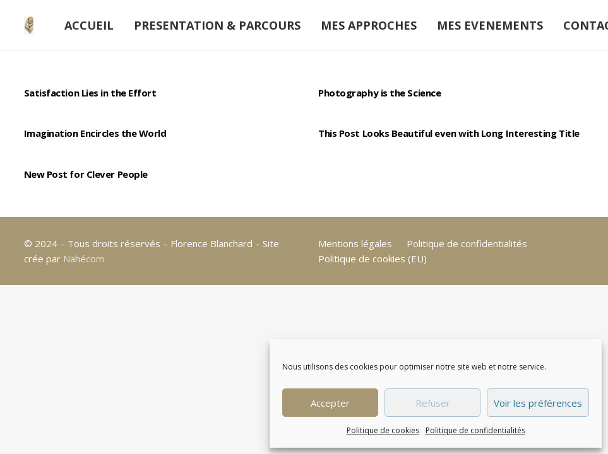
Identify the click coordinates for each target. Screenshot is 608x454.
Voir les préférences (538, 403)
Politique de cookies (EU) (372, 258)
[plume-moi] (29, 25)
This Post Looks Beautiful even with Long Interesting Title (449, 133)
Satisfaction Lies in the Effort (90, 92)
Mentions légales (355, 243)
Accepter (330, 403)
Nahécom (83, 258)
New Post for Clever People (86, 174)
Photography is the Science (379, 92)
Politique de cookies (383, 430)
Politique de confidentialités (475, 430)
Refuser (432, 403)
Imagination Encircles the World (95, 133)
